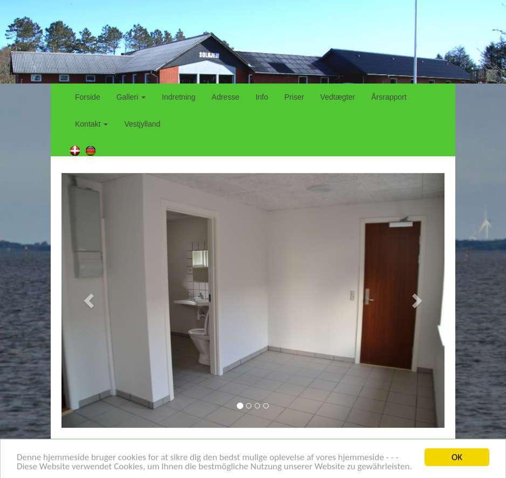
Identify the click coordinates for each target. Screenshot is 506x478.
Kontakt (91, 124)
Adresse (225, 97)
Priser (294, 97)
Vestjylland (142, 124)
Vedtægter (337, 97)
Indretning (178, 97)
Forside (87, 97)
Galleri (131, 97)
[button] (90, 300)
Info (262, 97)
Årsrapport (388, 97)
